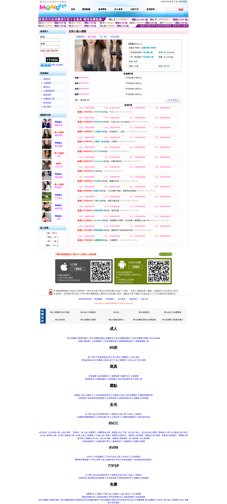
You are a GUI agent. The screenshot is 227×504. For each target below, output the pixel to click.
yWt (58, 219)
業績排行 (47, 79)
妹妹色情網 (102, 497)
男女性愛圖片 (131, 395)
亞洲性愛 (82, 398)
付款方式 (144, 299)
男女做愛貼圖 (110, 341)
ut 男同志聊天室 (102, 417)
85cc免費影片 (144, 312)
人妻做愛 (134, 376)
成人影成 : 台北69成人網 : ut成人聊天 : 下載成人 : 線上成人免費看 (66, 432)
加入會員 (121, 299)
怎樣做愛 (92, 376)
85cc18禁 (96, 460)
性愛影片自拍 (118, 395)
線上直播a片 (114, 494)
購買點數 (98, 299)
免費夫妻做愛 (84, 341)
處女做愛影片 (104, 376)
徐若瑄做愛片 (127, 460)
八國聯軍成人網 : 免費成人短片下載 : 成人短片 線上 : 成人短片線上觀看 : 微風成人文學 (133, 432)
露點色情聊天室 (88, 497)
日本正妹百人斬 (113, 457)
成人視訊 (47, 107)
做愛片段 (125, 376)
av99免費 (112, 379)
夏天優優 (58, 146)
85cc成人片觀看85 (88, 312)
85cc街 (116, 312)
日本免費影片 (99, 457)
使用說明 (133, 299)
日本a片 (125, 457)
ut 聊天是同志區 (143, 417)
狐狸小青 (58, 125)
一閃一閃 (58, 166)
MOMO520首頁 (85, 299)
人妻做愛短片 (116, 441)
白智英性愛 (111, 398)
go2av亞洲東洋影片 (101, 414)
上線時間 (47, 83)
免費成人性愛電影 (141, 398)
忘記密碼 (59, 65)
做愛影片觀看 (139, 441)
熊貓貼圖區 (101, 379)
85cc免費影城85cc (116, 320)
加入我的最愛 (181, 1)
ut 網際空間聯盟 (128, 417)
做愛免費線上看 (142, 341)
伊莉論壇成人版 (88, 360)
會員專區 (110, 299)
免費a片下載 (102, 494)
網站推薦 (47, 95)
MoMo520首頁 (167, 1)
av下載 (88, 414)
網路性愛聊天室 (146, 395)
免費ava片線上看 (119, 414)
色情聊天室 (89, 379)
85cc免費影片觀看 (88, 320)
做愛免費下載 (103, 441)
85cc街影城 (60, 320)
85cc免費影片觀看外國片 (172, 320)
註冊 (53, 65)
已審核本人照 (49, 99)
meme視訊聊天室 (125, 379)
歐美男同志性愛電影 (96, 398)
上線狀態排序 (49, 91)
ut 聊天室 (116, 417)
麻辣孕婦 (58, 135)
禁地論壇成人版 (104, 357)
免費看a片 (90, 494)
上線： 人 (52, 233)
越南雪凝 (58, 208)
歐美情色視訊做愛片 (143, 460)
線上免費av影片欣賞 (110, 460)
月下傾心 (58, 198)
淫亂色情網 (129, 497)
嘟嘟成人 (126, 357)
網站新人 (47, 87)
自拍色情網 (140, 497)
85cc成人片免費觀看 (172, 312)
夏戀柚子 (58, 187)
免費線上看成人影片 (105, 360)
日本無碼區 (135, 457)
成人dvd (132, 360)
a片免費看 (136, 494)
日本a (89, 457)
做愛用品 (128, 441)
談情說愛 (47, 103)
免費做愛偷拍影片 (126, 341)
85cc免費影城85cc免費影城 (144, 320)
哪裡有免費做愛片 (82, 460)
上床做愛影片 (97, 341)
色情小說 (138, 379)
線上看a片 (126, 494)
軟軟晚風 (58, 177)
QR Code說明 (165, 254)
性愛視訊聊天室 (125, 398)
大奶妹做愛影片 (88, 441)
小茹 (59, 156)
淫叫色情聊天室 (115, 497)
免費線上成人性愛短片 (83, 395)
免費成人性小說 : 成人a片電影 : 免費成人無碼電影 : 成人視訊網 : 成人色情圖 (117, 438)
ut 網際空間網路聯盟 (85, 417)
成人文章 (91, 357)
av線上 (131, 414)
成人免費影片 (121, 360)
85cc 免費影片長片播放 (60, 312)
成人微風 (142, 360)
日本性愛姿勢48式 (103, 395)
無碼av (139, 414)
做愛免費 (115, 376)
